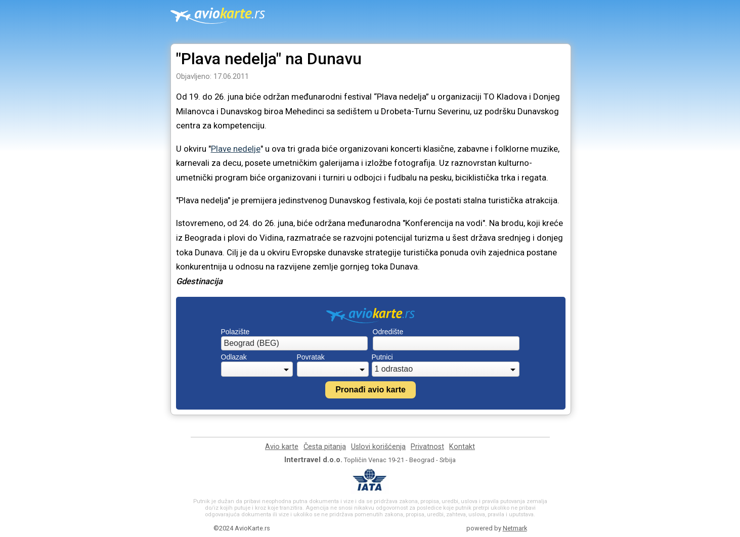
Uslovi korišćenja (378, 446)
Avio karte (281, 446)
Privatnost (427, 446)
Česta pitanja (324, 446)
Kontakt (462, 446)
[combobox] (294, 343)
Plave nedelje (235, 149)
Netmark (515, 528)
